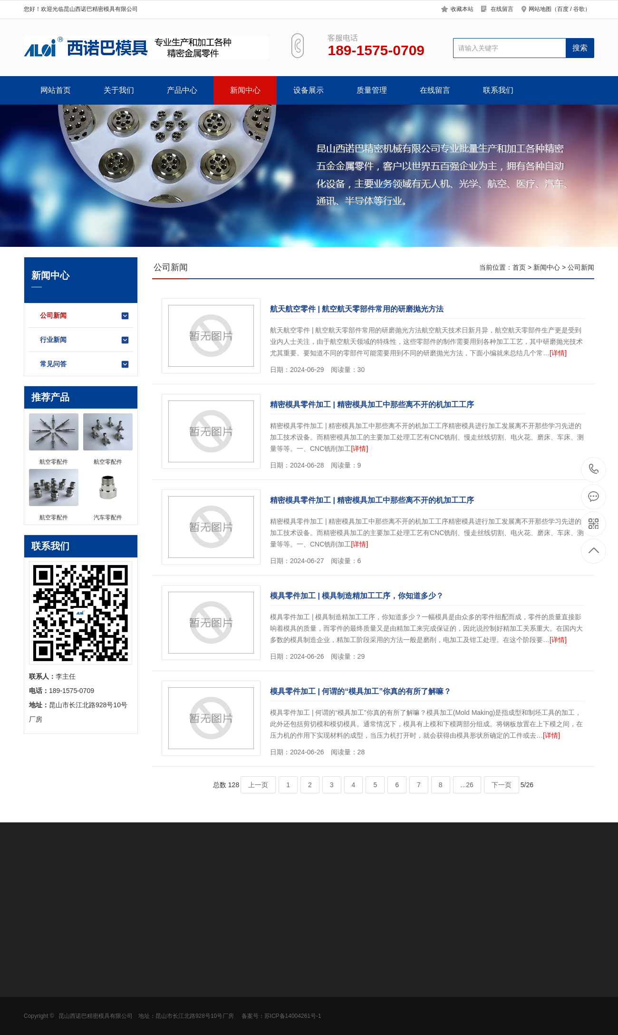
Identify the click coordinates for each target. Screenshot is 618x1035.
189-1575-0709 (594, 469)
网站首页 (55, 90)
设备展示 (308, 90)
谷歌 (579, 9)
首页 (519, 267)
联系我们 (498, 90)
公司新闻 (85, 316)
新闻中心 (245, 90)
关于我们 (119, 90)
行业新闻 (85, 340)
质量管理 (372, 90)
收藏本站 (462, 9)
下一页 (502, 785)
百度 (563, 9)
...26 (467, 785)
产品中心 (182, 90)
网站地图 (540, 9)
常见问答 (85, 364)
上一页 (258, 785)
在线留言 (502, 9)
